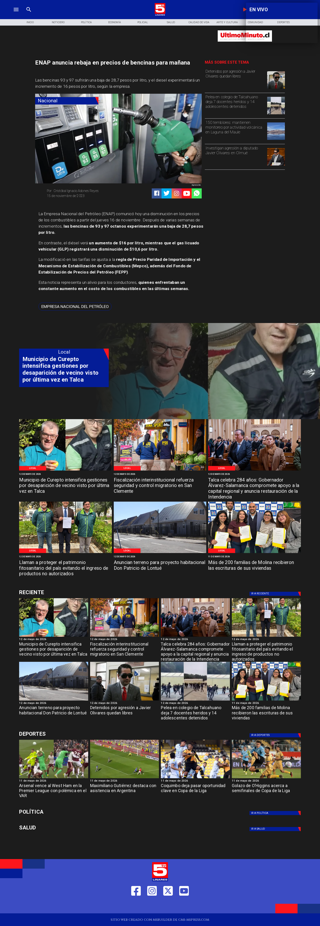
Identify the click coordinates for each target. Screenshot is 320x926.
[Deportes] (64, 592)
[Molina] (254, 552)
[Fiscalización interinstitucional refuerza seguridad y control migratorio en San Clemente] (160, 486)
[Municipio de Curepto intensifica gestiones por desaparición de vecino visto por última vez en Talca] (65, 486)
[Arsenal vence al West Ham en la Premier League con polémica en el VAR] (53, 792)
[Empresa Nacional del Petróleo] (75, 306)
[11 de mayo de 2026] (254, 557)
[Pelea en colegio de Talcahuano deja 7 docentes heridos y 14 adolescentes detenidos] (235, 105)
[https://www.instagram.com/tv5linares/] (176, 193)
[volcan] (276, 139)
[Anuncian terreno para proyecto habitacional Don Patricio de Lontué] (160, 569)
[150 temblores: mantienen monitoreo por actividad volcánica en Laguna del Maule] (235, 131)
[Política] (86, 22)
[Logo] (160, 15)
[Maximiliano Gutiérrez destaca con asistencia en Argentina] (124, 792)
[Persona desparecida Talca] (65, 470)
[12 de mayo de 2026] (65, 474)
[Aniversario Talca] (254, 470)
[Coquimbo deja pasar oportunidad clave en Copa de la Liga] (195, 792)
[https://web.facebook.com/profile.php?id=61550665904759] (136, 906)
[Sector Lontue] (160, 552)
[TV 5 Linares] (29, 15)
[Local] (32, 468)
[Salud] (171, 22)
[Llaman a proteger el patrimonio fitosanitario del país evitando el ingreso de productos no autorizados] (65, 569)
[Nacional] (66, 100)
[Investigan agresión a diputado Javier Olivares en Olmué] (235, 156)
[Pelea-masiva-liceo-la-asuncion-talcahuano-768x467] (276, 114)
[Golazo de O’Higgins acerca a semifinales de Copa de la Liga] (266, 792)
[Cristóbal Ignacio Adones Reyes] (81, 190)
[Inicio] (30, 22)
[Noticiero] (58, 22)
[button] (75, 306)
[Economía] (114, 22)
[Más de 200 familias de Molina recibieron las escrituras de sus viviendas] (254, 569)
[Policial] (143, 22)
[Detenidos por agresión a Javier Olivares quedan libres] (235, 79)
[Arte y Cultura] (227, 22)
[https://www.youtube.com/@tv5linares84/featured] (186, 193)
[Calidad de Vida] (199, 22)
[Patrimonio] (65, 552)
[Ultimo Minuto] (245, 43)
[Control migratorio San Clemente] (160, 470)
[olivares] (276, 88)
